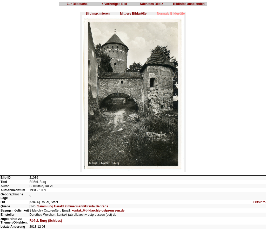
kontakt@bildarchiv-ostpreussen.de (97, 210)
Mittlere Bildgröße (133, 13)
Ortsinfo (259, 202)
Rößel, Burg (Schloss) (45, 220)
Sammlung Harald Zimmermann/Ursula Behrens (72, 206)
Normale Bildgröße (171, 13)
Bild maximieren (97, 13)
